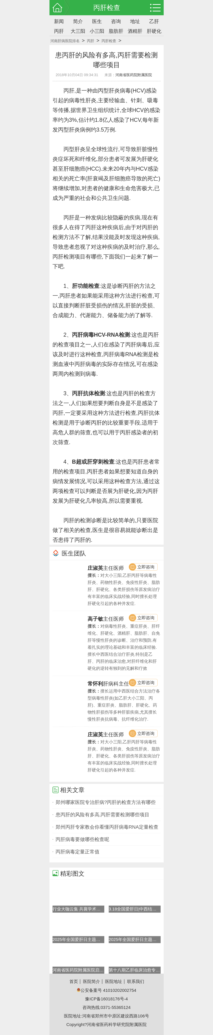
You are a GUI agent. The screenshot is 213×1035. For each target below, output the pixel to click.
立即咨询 (145, 567)
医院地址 (113, 981)
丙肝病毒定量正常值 (77, 851)
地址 (135, 21)
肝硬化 (154, 31)
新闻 (59, 21)
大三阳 (78, 31)
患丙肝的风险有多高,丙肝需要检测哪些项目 (103, 814)
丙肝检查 (109, 41)
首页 (73, 981)
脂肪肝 (116, 31)
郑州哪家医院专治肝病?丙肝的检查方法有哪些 (106, 802)
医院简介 (91, 981)
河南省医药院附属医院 (133, 75)
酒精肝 (135, 31)
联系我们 (135, 981)
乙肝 (154, 21)
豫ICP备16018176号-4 (106, 999)
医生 (97, 21)
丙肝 (59, 31)
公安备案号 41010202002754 (106, 990)
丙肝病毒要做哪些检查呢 (82, 839)
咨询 (116, 21)
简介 (78, 21)
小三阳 (97, 31)
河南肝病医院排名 (65, 41)
